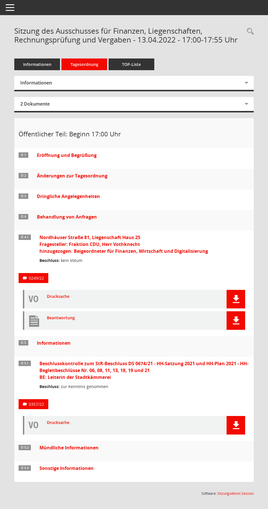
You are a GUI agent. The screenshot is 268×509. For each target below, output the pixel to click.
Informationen (37, 64)
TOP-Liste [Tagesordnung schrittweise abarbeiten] (131, 64)
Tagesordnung (84, 64)
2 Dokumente (35, 104)
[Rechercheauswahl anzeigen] (249, 31)
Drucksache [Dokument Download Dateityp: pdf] (58, 296)
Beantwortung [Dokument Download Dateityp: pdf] (61, 318)
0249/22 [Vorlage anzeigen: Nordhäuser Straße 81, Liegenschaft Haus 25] (36, 278)
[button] (236, 299)
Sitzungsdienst (235, 493)
